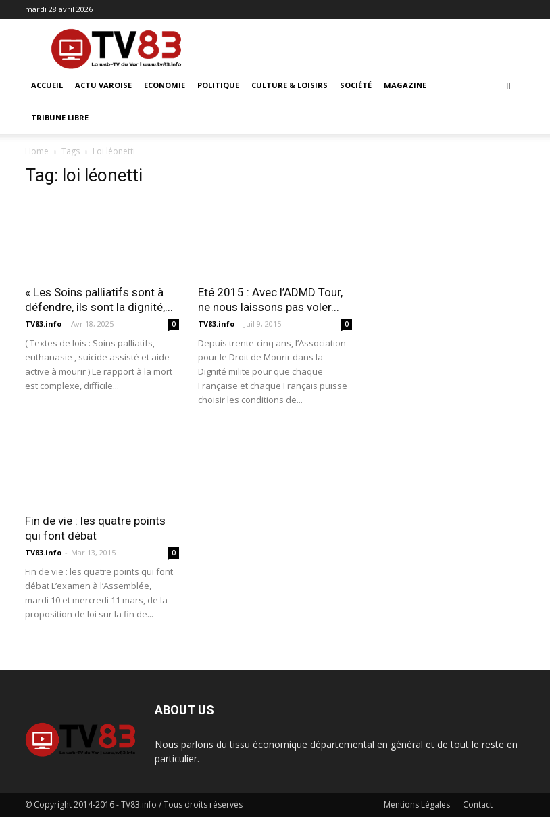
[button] (509, 85)
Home (37, 151)
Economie (164, 85)
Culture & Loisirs (289, 85)
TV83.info (43, 324)
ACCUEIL (47, 85)
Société (356, 85)
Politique (218, 85)
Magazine (405, 85)
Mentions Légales (417, 804)
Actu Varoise (103, 85)
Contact (478, 804)
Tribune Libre (60, 117)
